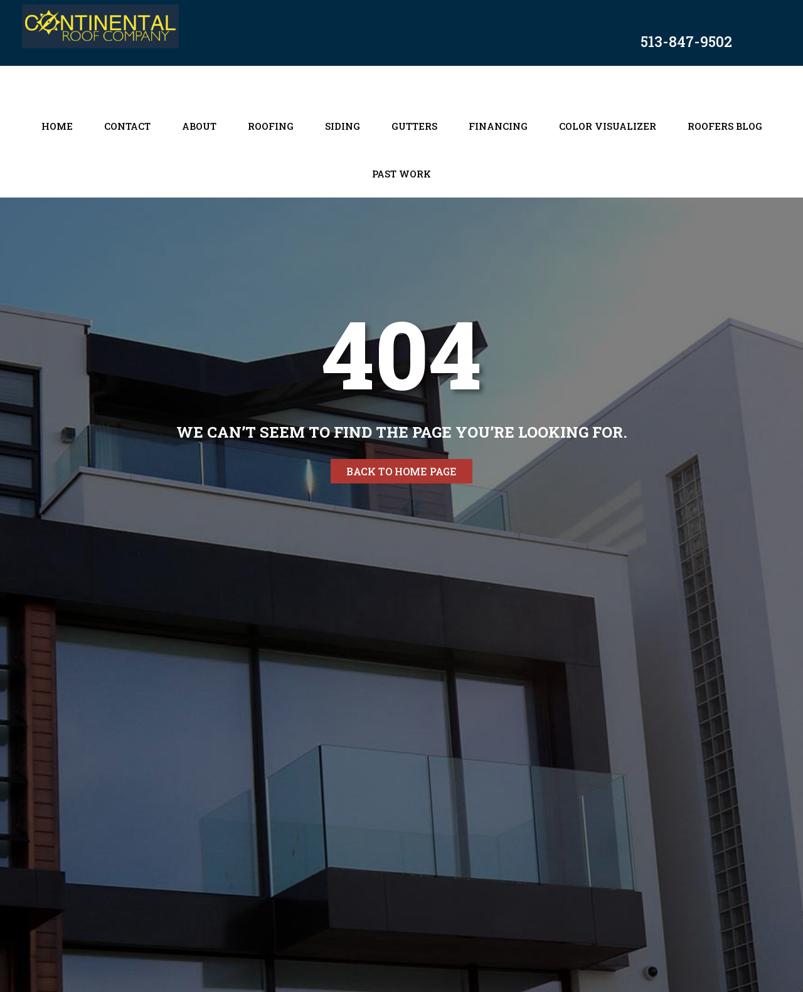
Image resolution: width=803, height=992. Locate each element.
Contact (127, 126)
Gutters (414, 126)
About (199, 126)
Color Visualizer (607, 126)
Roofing (271, 126)
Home (57, 126)
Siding (342, 126)
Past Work (401, 173)
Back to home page (401, 471)
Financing (498, 126)
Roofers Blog (725, 126)
